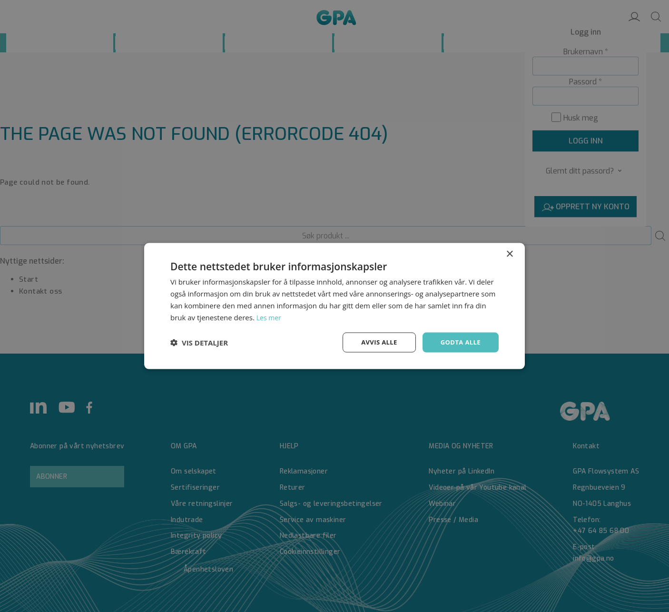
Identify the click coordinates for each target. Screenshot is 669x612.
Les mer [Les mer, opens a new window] (269, 316)
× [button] (509, 253)
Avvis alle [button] (374, 341)
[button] (199, 342)
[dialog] (334, 306)
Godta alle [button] (459, 341)
